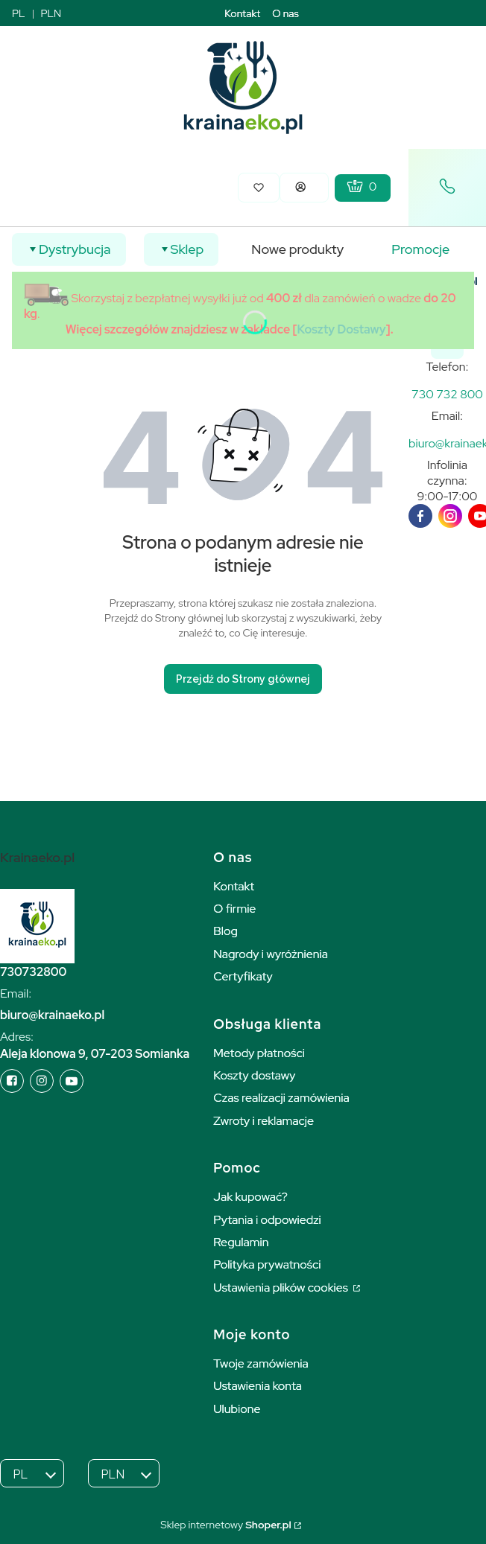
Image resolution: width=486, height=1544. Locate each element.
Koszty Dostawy (341, 329)
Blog (225, 931)
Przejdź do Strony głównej (243, 679)
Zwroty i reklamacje (263, 1121)
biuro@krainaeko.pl (52, 1015)
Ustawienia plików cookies (281, 1287)
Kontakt (242, 13)
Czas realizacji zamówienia (281, 1098)
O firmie (234, 908)
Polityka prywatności (267, 1264)
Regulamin (240, 1242)
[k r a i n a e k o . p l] (447, 394)
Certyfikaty (242, 976)
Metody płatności (259, 1053)
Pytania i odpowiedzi (267, 1220)
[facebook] (420, 516)
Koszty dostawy (254, 1075)
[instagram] (450, 516)
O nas (285, 13)
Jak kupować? (250, 1197)
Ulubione (236, 1409)
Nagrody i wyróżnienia (270, 954)
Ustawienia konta (257, 1386)
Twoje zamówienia (261, 1363)
